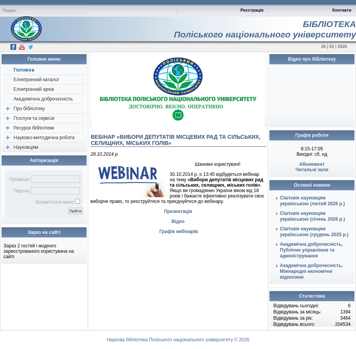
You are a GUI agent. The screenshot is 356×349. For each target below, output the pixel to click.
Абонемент (312, 164)
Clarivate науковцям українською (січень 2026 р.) (312, 216)
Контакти (341, 10)
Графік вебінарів (178, 231)
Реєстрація (252, 10)
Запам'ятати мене (54, 202)
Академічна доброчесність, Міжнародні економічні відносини (311, 271)
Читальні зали (312, 169)
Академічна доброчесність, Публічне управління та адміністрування (311, 250)
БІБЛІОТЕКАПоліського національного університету (265, 29)
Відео (178, 221)
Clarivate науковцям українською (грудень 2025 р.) (314, 231)
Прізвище (19, 179)
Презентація (178, 211)
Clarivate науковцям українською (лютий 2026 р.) (312, 200)
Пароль (22, 191)
